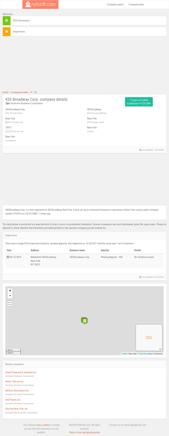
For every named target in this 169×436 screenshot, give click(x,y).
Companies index (19, 92)
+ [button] (10, 290)
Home (6, 92)
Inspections (19, 31)
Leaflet (124, 354)
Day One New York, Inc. (16, 408)
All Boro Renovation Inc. (17, 390)
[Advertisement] (84, 63)
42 (35, 92)
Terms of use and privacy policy (84, 432)
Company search (115, 4)
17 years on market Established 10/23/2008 (139, 102)
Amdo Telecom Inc (14, 381)
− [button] (10, 296)
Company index (136, 4)
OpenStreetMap (145, 354)
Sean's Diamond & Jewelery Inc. (21, 372)
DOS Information (21, 20)
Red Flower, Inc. (13, 399)
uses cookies (43, 425)
